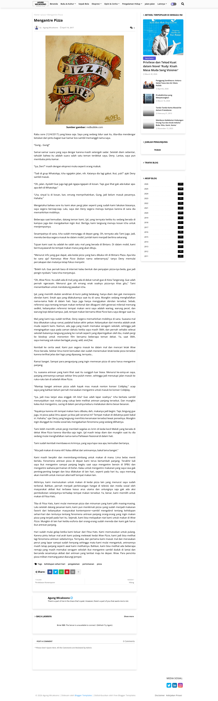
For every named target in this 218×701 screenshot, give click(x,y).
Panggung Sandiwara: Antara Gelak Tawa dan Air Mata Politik (168, 83)
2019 (163, 217)
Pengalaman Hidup (131, 4)
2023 (163, 198)
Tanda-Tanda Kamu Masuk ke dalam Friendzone (168, 108)
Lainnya (161, 4)
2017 (163, 227)
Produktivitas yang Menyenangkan (164, 96)
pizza (43, 14)
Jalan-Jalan (150, 4)
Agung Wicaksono (59, 598)
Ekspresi (96, 4)
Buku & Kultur (67, 4)
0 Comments (129, 641)
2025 (163, 188)
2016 (163, 232)
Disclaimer (160, 695)
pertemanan (88, 564)
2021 (163, 208)
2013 (163, 246)
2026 (163, 184)
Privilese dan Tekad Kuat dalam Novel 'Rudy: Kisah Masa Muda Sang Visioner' (160, 66)
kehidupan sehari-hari (54, 564)
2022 (163, 203)
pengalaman (74, 564)
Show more (129, 616)
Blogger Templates (83, 695)
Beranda (54, 4)
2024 (163, 193)
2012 (163, 251)
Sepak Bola (84, 4)
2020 (163, 213)
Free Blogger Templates (125, 695)
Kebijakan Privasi (174, 695)
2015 (163, 237)
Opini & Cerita (111, 4)
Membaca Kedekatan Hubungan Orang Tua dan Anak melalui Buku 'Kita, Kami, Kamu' (169, 122)
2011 (163, 256)
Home (36, 14)
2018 (163, 222)
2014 (163, 242)
